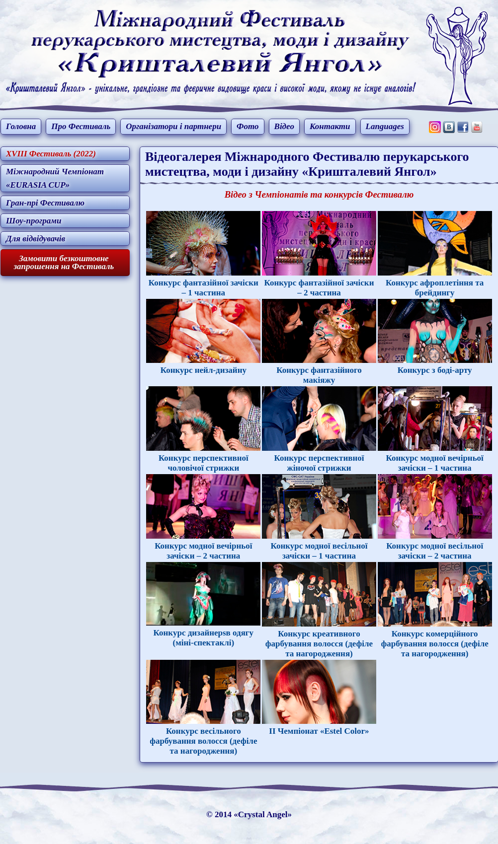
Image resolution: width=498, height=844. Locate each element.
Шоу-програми (33, 220)
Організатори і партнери (173, 126)
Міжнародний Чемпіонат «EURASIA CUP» (55, 178)
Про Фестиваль (80, 126)
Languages (385, 126)
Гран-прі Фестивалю (45, 203)
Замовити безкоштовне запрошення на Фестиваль (63, 263)
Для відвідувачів (35, 238)
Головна (21, 126)
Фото (247, 126)
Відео (284, 126)
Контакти (330, 126)
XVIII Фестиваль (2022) (51, 153)
